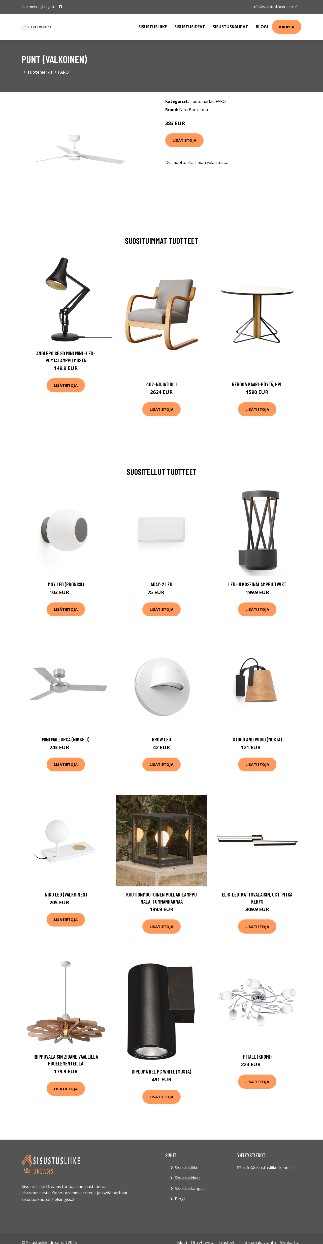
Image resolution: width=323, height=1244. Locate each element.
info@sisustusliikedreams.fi (275, 6)
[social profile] (60, 7)
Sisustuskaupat (230, 27)
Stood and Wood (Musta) (257, 739)
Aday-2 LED (161, 584)
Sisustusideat (189, 27)
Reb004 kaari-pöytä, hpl (257, 384)
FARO (63, 72)
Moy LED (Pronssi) (66, 584)
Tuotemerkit (40, 72)
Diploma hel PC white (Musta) (161, 1071)
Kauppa (286, 26)
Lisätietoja (184, 140)
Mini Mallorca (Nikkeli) (65, 739)
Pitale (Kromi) (257, 1056)
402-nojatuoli (161, 384)
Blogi (262, 27)
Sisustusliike (152, 27)
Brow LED (161, 739)
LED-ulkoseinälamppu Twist (257, 584)
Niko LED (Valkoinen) (66, 894)
